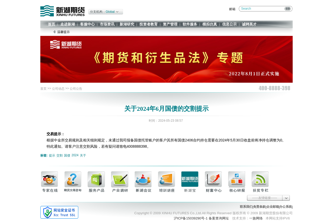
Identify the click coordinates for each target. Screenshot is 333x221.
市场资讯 (107, 24)
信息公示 (229, 24)
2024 (75, 155)
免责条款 (259, 207)
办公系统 (285, 207)
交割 (59, 155)
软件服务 (190, 24)
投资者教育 (148, 24)
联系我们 (246, 207)
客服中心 (87, 24)
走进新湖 (67, 24)
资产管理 (170, 24)
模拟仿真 (209, 24)
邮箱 (232, 9)
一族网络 (256, 218)
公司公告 (76, 88)
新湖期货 (62, 10)
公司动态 (58, 88)
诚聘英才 (249, 24)
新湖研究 (127, 24)
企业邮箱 (272, 207)
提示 (52, 155)
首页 (51, 24)
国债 (67, 155)
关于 (83, 155)
